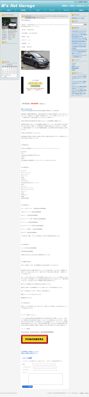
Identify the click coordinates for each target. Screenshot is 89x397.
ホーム (76, 1)
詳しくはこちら (26, 109)
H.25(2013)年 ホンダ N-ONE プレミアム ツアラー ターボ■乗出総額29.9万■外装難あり (79, 39)
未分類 (73, 70)
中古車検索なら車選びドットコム (30, 351)
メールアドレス (26, 367)
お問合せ (85, 1)
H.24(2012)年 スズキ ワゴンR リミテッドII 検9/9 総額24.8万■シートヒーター (79, 51)
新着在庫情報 (75, 68)
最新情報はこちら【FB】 (78, 18)
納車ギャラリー (76, 66)
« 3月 (5, 76)
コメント (24, 372)
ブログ (73, 64)
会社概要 (80, 1)
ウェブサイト (25, 369)
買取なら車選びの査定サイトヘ (29, 353)
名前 (23, 364)
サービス (74, 63)
